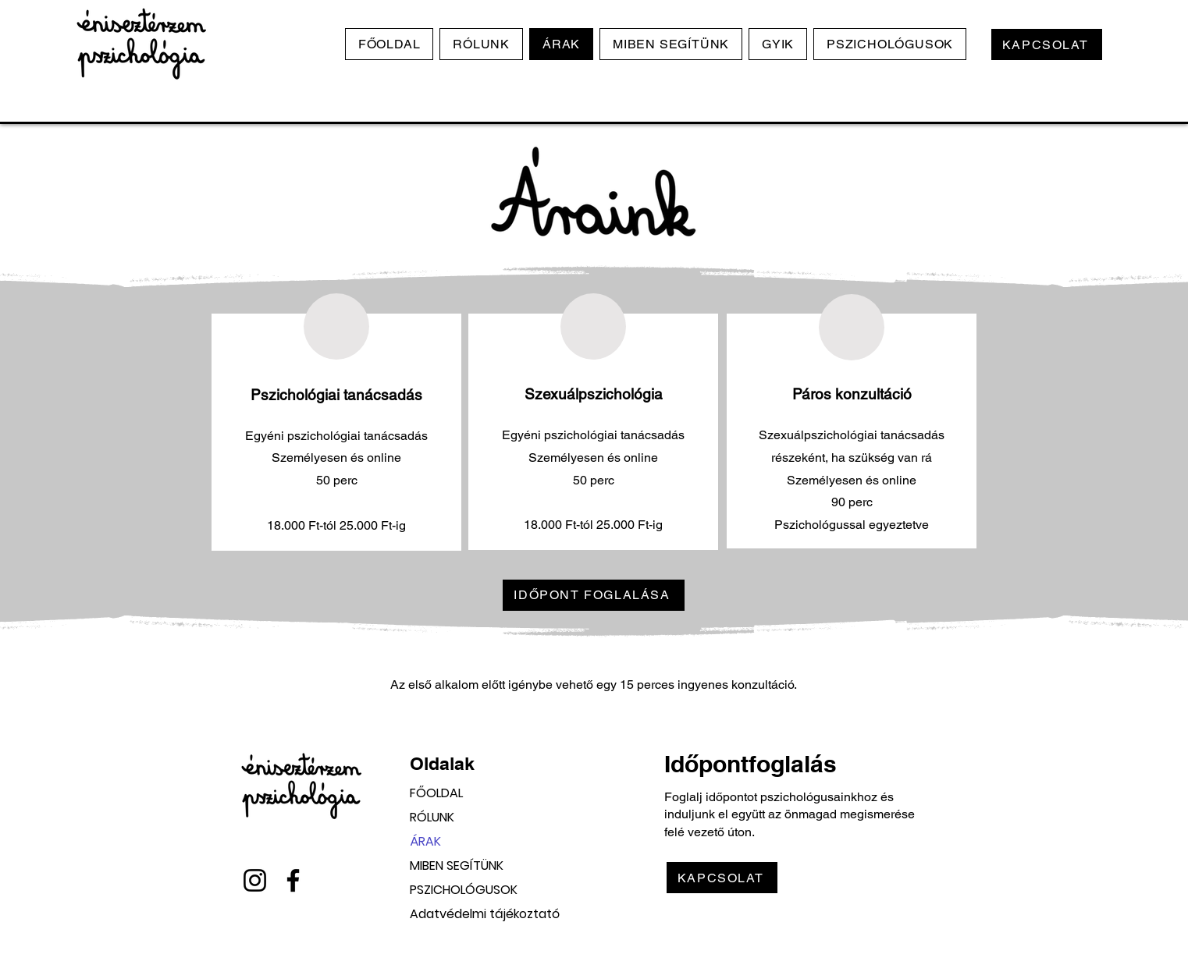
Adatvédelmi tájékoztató (464, 914)
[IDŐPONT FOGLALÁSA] (594, 595)
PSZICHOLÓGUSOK (464, 890)
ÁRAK (425, 841)
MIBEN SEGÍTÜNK (456, 865)
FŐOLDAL (436, 793)
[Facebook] (293, 880)
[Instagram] (255, 880)
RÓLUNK (432, 817)
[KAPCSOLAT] (1046, 44)
